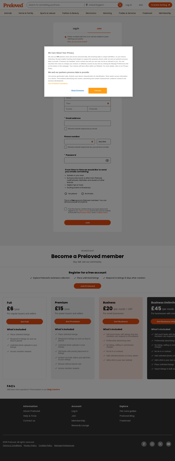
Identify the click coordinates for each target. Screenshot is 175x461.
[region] (88, 71)
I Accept (97, 90)
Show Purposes (77, 90)
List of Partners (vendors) (57, 83)
